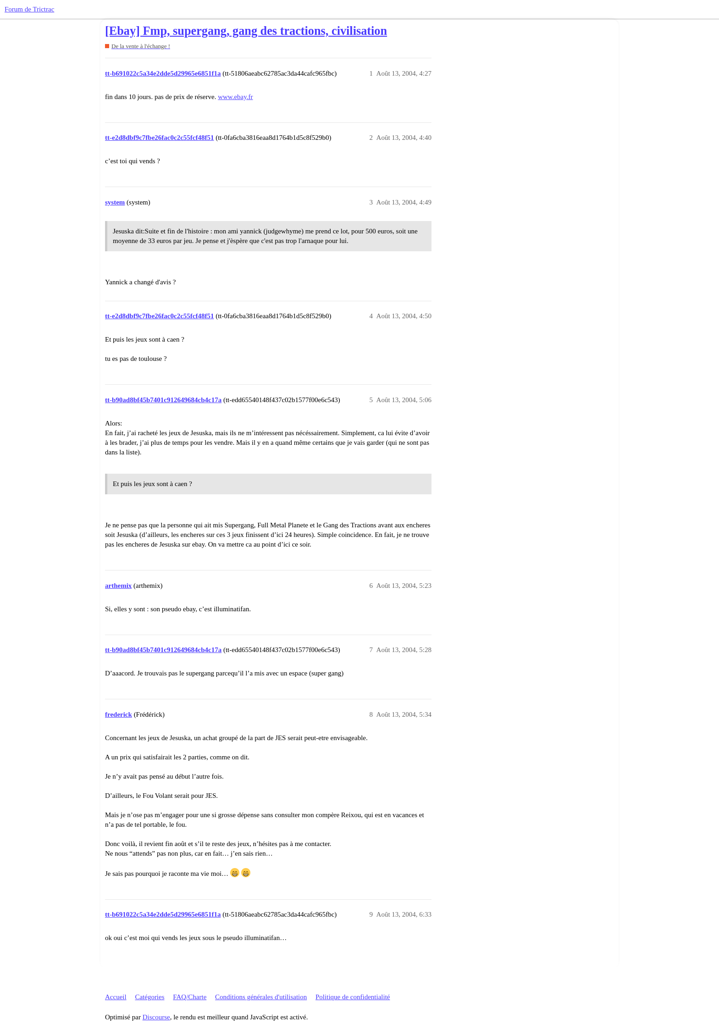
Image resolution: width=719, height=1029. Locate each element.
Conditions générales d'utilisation (261, 997)
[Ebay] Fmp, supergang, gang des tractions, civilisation (246, 31)
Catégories (149, 997)
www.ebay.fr (235, 96)
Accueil (116, 997)
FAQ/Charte (189, 997)
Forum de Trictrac (29, 9)
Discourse (156, 1017)
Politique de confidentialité (352, 997)
